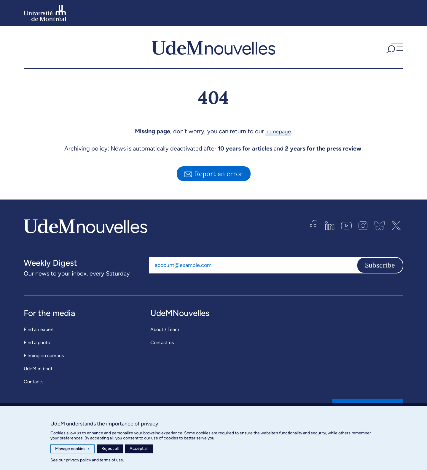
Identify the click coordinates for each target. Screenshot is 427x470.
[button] (394, 47)
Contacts (33, 381)
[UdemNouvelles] (213, 47)
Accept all (139, 448)
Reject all (110, 448)
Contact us (162, 342)
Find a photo (37, 342)
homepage (278, 131)
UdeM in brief (38, 368)
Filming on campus (44, 355)
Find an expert (39, 329)
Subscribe (380, 265)
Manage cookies (72, 449)
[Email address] (253, 265)
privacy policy (78, 460)
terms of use (111, 460)
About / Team (164, 329)
